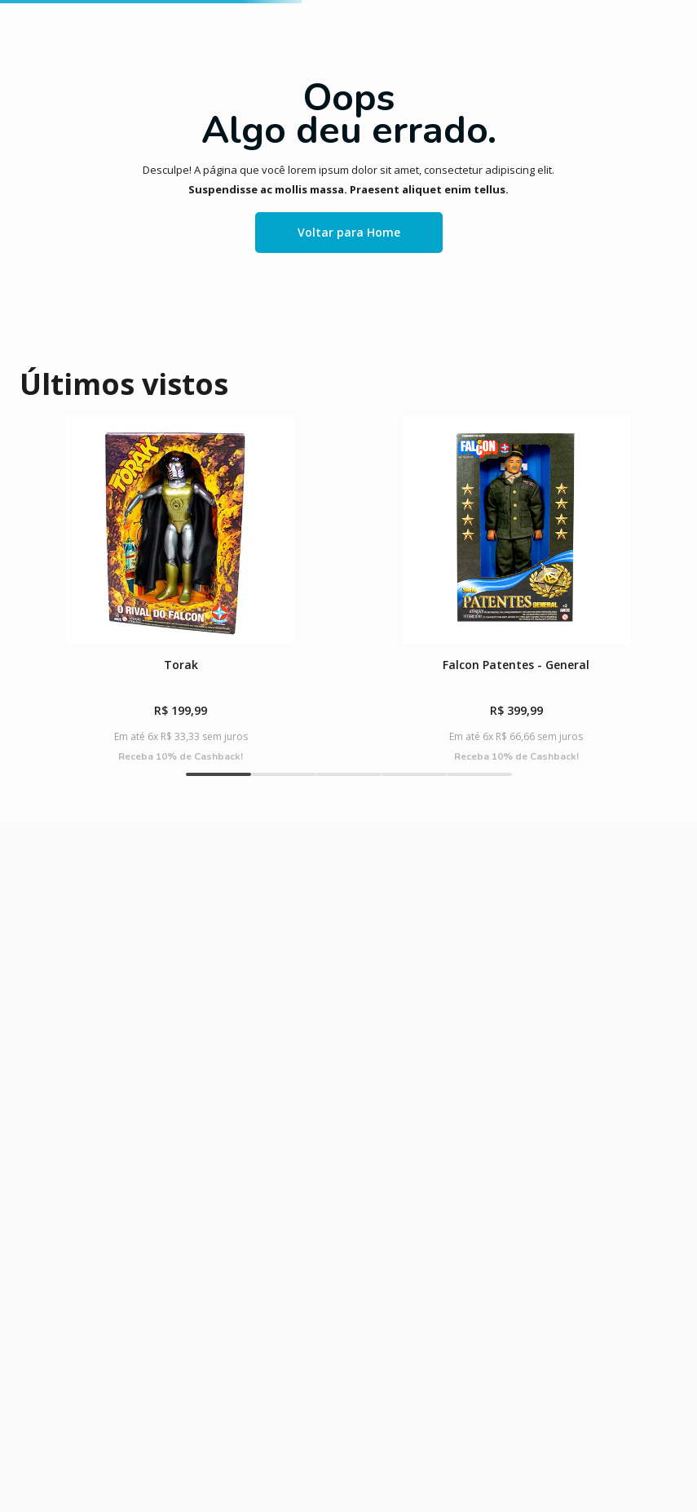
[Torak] (97, 750)
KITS (339, 160)
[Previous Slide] (26, 750)
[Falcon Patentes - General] (265, 750)
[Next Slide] (671, 750)
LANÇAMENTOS (46, 160)
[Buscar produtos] (663, 99)
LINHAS (523, 160)
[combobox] (375, 99)
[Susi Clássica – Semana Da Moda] (600, 750)
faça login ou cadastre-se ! (484, 52)
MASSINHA (398, 160)
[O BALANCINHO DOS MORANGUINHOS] (433, 750)
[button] (240, 905)
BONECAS (272, 160)
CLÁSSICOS (133, 160)
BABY (470, 160)
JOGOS (199, 160)
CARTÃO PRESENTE (632, 159)
